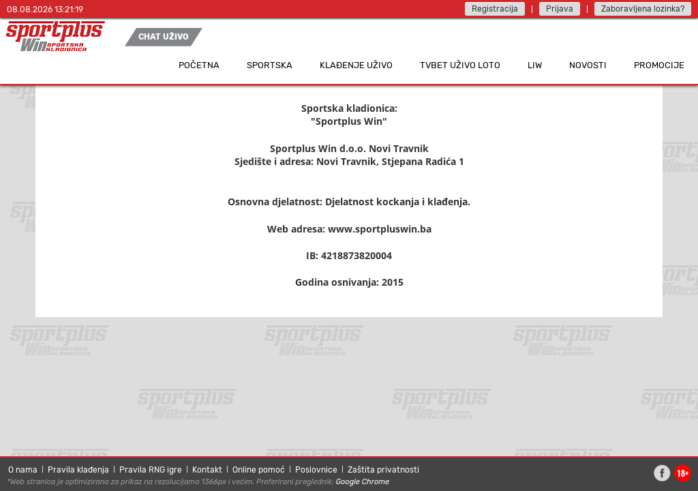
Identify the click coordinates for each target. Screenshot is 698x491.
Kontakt (207, 470)
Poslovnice (316, 470)
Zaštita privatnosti (383, 470)
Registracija (495, 9)
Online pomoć (258, 470)
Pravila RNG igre (150, 470)
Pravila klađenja (78, 470)
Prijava (559, 9)
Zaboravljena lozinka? (642, 9)
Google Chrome (363, 481)
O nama (22, 470)
